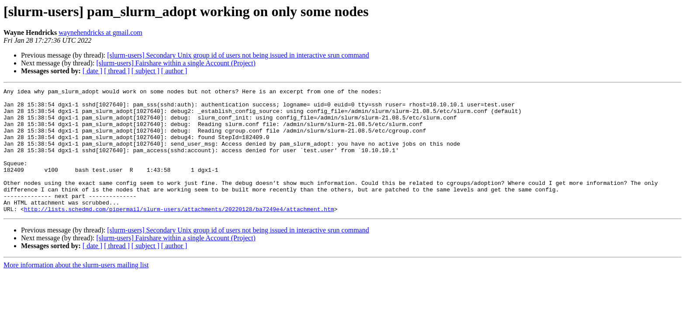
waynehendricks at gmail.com (100, 32)
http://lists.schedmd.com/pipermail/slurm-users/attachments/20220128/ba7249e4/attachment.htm (179, 234)
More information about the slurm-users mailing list (76, 290)
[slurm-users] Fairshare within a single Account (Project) (175, 63)
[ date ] (92, 71)
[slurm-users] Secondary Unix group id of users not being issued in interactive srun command (238, 55)
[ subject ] (145, 71)
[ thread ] (117, 71)
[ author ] (174, 71)
